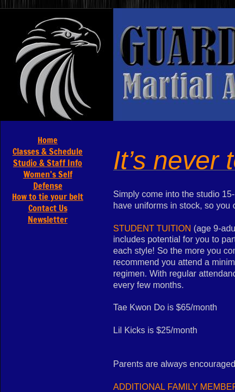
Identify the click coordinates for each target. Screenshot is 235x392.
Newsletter (47, 219)
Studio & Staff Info (47, 163)
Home (48, 140)
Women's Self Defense (47, 180)
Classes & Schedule (48, 151)
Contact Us (47, 208)
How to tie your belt (47, 197)
